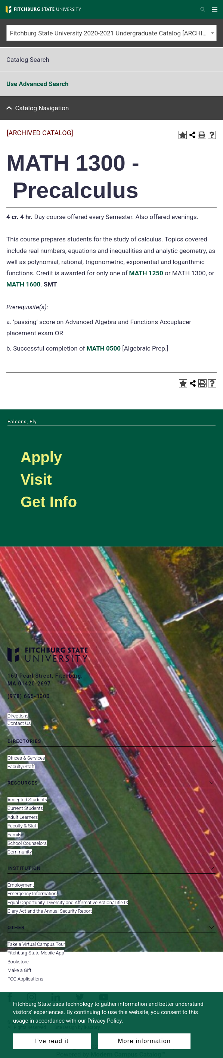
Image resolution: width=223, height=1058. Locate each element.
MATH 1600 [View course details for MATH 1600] (23, 284)
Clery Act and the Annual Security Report (49, 911)
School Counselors (27, 843)
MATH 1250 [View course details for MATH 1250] (146, 273)
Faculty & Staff (22, 826)
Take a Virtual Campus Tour (36, 944)
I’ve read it (52, 1041)
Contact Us (19, 723)
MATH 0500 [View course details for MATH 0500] (104, 348)
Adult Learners (22, 817)
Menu (215, 10)
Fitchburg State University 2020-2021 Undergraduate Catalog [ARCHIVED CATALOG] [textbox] (113, 33)
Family (14, 834)
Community (19, 852)
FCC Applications (25, 979)
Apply (41, 457)
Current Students (25, 808)
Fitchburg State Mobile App (35, 953)
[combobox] (111, 33)
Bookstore (18, 961)
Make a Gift (19, 970)
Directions (17, 716)
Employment (20, 885)
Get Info (49, 502)
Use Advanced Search (37, 84)
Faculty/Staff (21, 766)
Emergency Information (32, 893)
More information (144, 1041)
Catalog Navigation (42, 108)
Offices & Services (26, 758)
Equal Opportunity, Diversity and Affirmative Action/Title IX (67, 902)
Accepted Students (27, 799)
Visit (36, 479)
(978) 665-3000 (28, 696)
